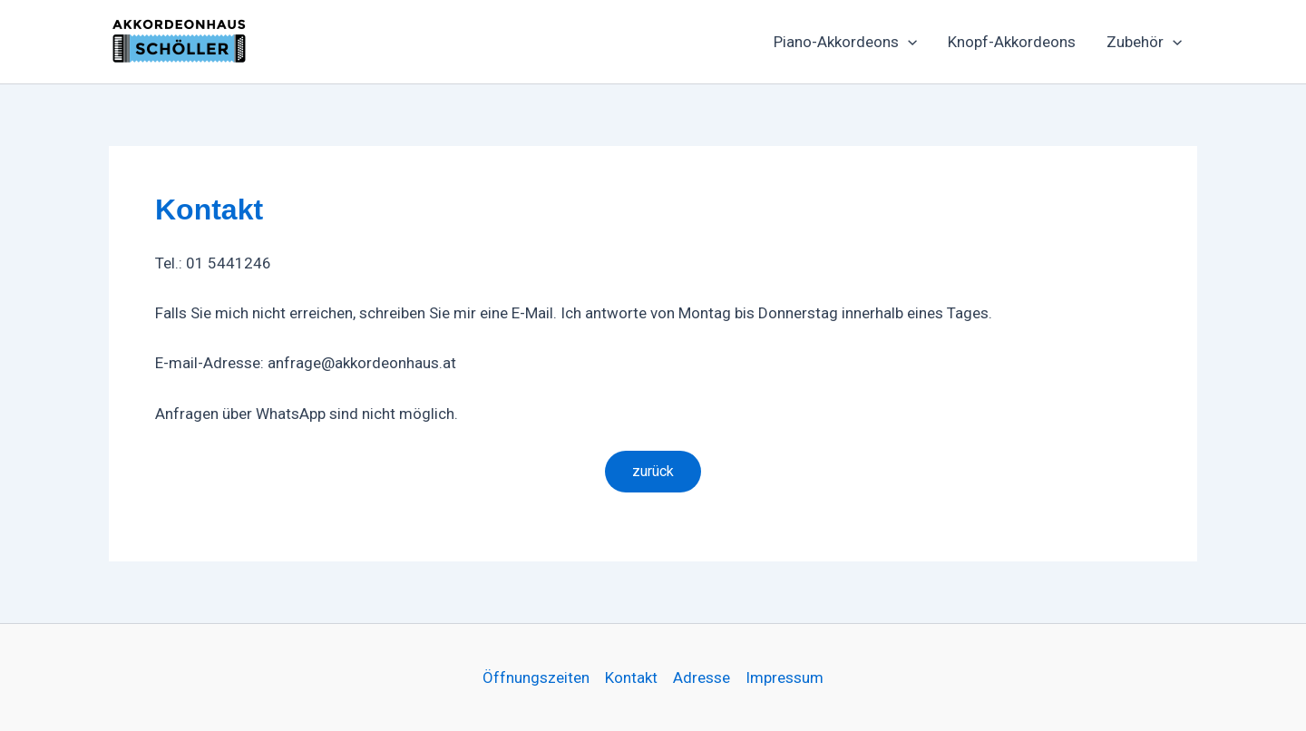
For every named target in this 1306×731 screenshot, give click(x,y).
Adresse (701, 677)
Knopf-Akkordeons (1012, 42)
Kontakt (631, 677)
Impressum (785, 677)
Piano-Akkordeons (845, 41)
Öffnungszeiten (536, 677)
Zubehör (1144, 41)
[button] (908, 41)
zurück (653, 471)
